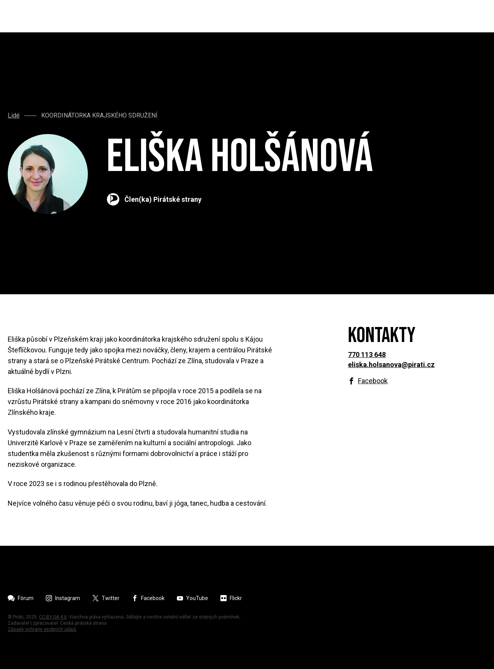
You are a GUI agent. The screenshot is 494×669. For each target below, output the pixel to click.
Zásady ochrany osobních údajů (42, 629)
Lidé (14, 115)
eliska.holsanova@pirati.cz (391, 364)
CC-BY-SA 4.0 (53, 617)
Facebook (373, 380)
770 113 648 (367, 354)
